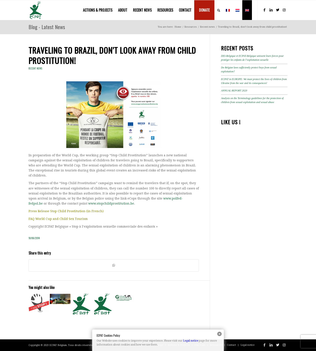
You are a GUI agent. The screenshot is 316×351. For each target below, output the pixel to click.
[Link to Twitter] (277, 10)
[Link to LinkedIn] (271, 10)
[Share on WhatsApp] (114, 265)
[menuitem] (97, 10)
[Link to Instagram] (284, 10)
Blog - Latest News (47, 27)
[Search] (218, 10)
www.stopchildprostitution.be (111, 203)
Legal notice (190, 340)
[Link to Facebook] (264, 10)
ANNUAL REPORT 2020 (234, 90)
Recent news (35, 68)
